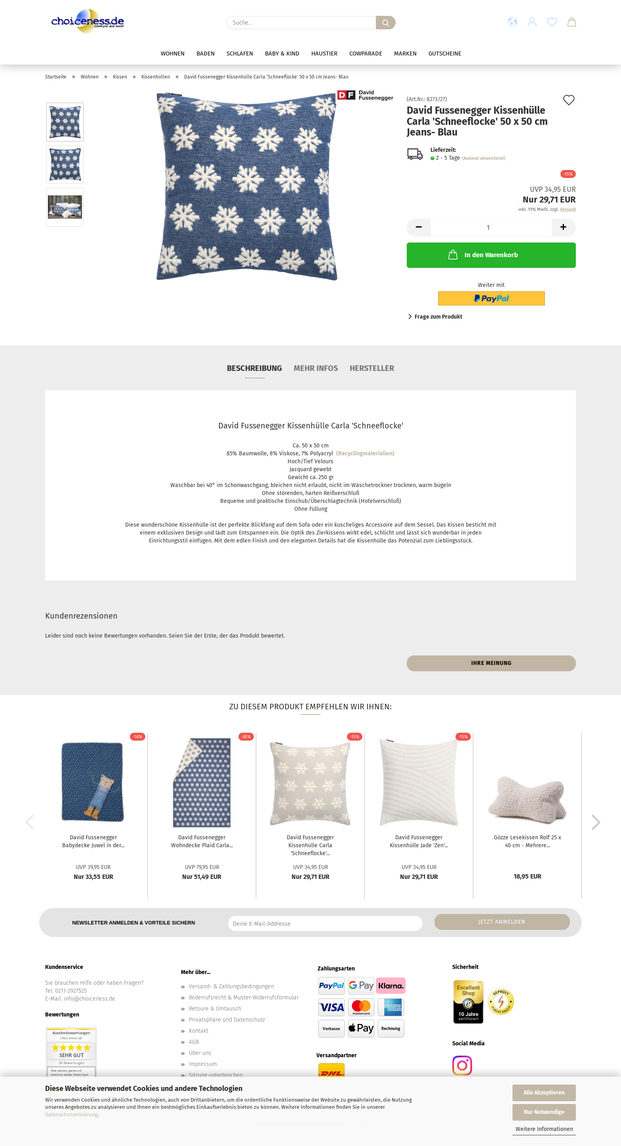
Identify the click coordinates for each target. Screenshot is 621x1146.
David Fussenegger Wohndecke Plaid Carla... (202, 841)
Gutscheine (445, 53)
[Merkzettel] (552, 22)
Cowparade (365, 53)
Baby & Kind (282, 53)
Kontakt (198, 1031)
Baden (205, 53)
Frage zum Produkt (438, 316)
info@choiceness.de (89, 998)
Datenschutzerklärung (71, 1114)
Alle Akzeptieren (544, 1092)
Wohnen (173, 53)
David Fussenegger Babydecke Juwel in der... (93, 841)
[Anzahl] (491, 228)
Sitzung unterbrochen (216, 1075)
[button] (512, 22)
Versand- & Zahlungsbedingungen (231, 986)
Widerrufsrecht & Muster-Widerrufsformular (244, 997)
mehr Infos (316, 368)
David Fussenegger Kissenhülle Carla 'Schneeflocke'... (310, 845)
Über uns (200, 1053)
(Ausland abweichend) (483, 158)
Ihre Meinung (491, 663)
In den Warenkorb (482, 254)
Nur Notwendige (544, 1112)
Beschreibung (254, 368)
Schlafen (240, 53)
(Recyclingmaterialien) (365, 453)
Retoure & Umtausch (215, 1008)
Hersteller (372, 368)
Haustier (324, 53)
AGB (194, 1042)
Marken (405, 53)
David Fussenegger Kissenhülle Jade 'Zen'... (419, 841)
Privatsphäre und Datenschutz (227, 1019)
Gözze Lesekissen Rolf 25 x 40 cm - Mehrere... (527, 841)
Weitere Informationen (544, 1129)
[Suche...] (386, 22)
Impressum (203, 1064)
